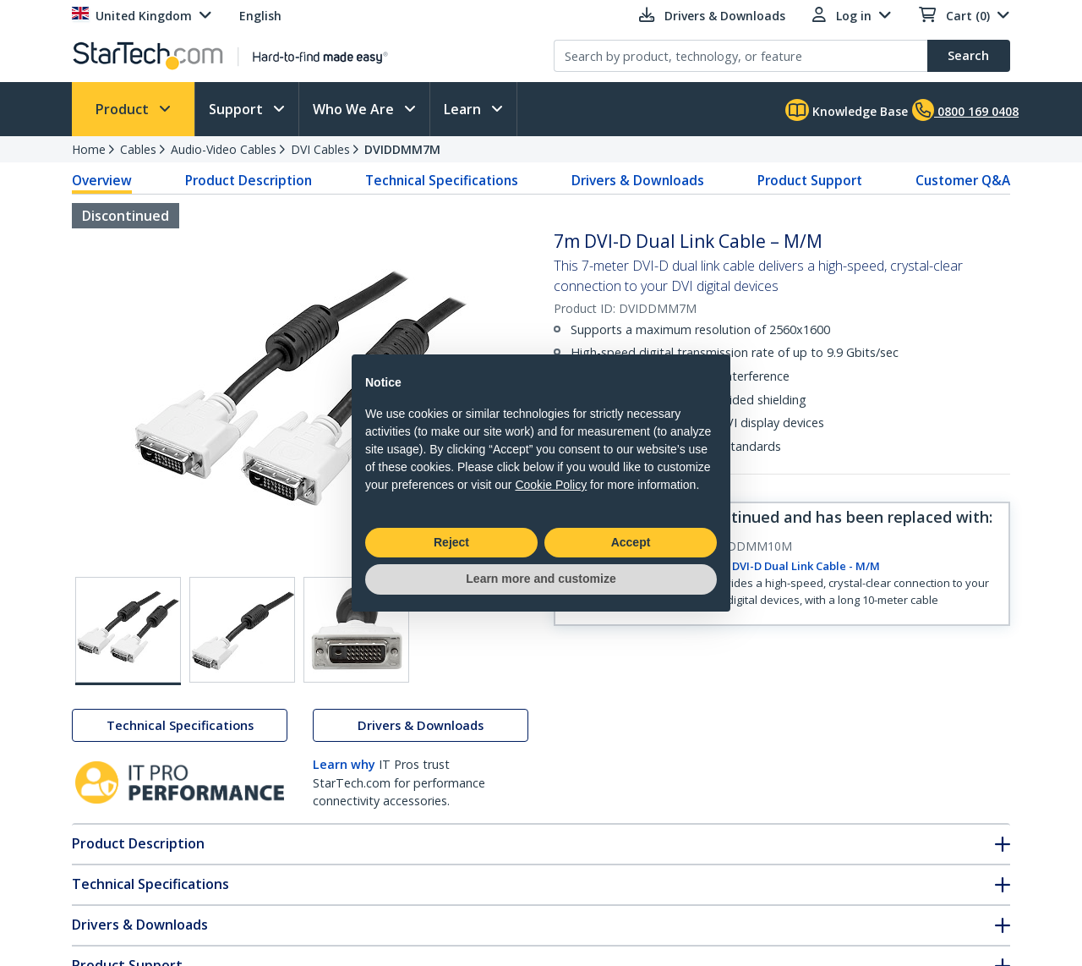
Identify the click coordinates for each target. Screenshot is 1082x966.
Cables (138, 149)
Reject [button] (451, 542)
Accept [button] (631, 542)
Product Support (809, 180)
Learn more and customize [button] (540, 578)
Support (237, 109)
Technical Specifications (441, 180)
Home (89, 149)
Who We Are (355, 109)
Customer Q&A (962, 180)
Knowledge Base (846, 110)
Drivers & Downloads (637, 180)
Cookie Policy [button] (551, 484)
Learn (464, 109)
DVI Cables (320, 149)
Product (124, 109)
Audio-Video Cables (223, 149)
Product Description (248, 180)
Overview (102, 180)
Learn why (344, 764)
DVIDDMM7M (402, 149)
